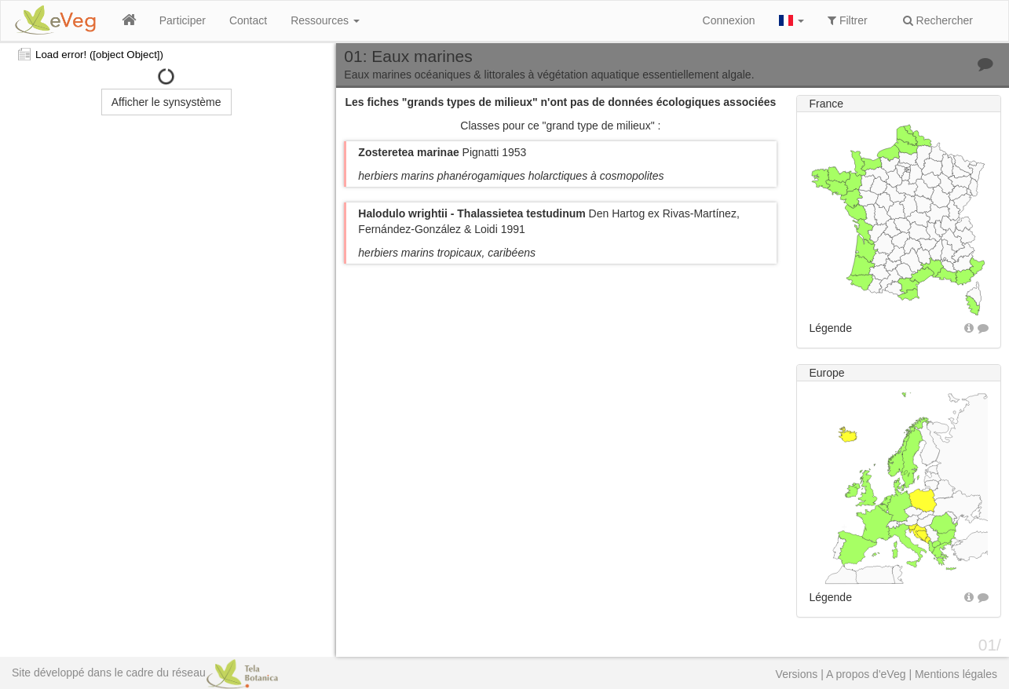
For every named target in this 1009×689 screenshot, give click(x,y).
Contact (248, 20)
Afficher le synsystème (166, 102)
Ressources (325, 20)
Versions (797, 674)
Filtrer (848, 20)
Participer (182, 20)
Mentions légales (956, 674)
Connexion (729, 20)
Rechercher (938, 20)
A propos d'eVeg (866, 674)
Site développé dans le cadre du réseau (145, 672)
